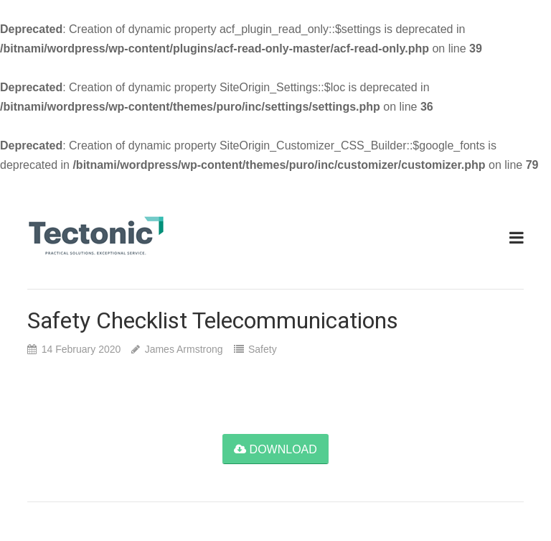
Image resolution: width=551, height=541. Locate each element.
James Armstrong (184, 349)
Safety (262, 349)
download (275, 449)
